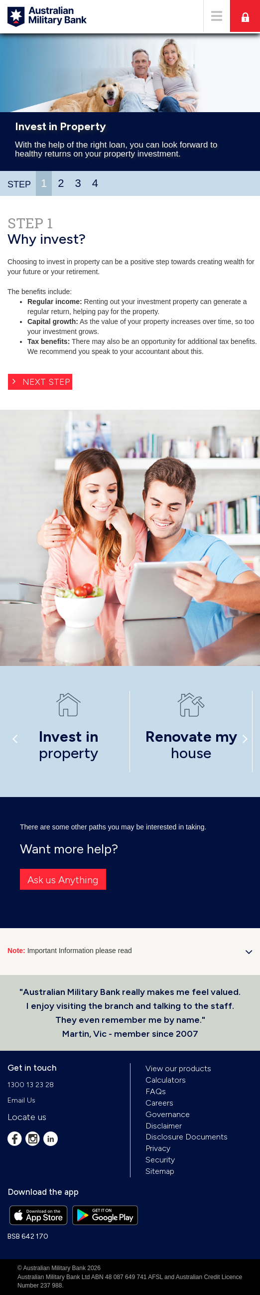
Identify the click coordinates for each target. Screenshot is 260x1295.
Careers (159, 1103)
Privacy (157, 1148)
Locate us (26, 1117)
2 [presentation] (61, 183)
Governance (167, 1114)
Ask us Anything (63, 880)
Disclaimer (163, 1126)
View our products (178, 1068)
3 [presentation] (78, 183)
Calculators (165, 1080)
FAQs (155, 1091)
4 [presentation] (95, 183)
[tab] (44, 183)
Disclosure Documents (186, 1136)
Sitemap (159, 1171)
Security (160, 1159)
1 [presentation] (44, 183)
